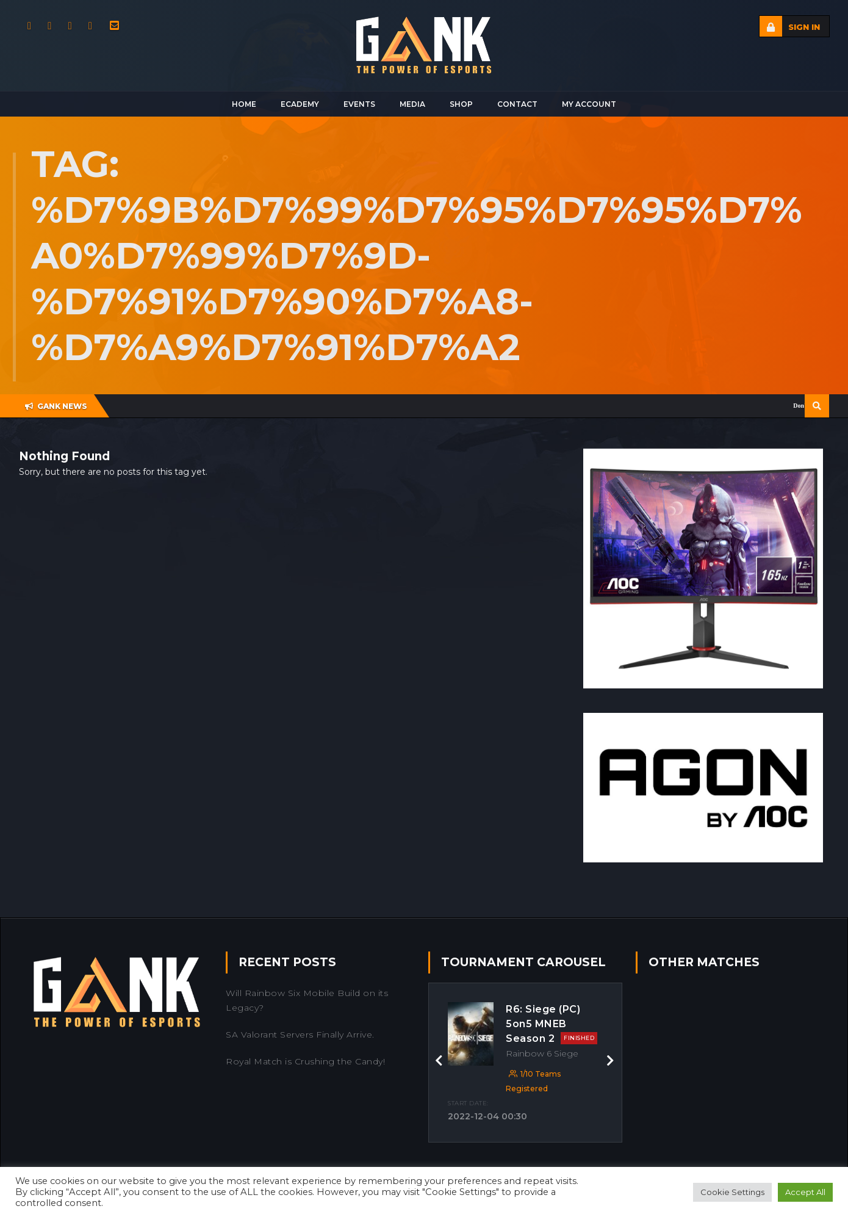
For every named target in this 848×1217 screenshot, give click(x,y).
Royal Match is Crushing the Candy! (305, 1061)
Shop (461, 104)
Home (244, 104)
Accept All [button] (805, 1192)
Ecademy (300, 104)
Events (359, 104)
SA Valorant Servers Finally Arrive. (300, 1034)
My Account (589, 104)
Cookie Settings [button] (732, 1192)
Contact (517, 104)
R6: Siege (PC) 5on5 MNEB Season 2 (551, 1023)
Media (412, 104)
